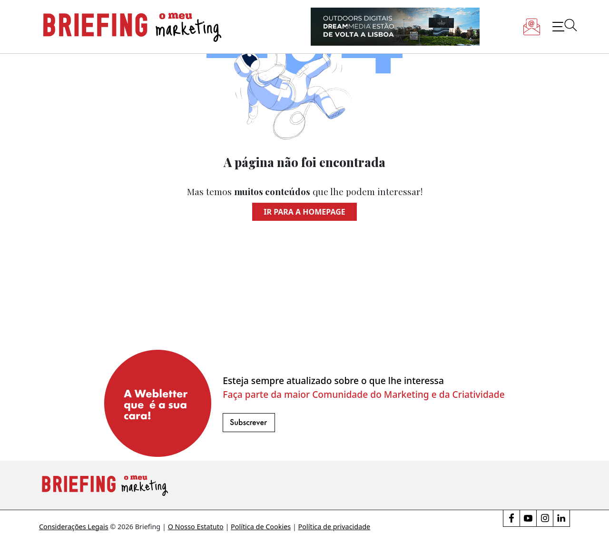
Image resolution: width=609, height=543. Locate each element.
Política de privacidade (334, 526)
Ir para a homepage (304, 212)
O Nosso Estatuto (196, 526)
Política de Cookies (261, 526)
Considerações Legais (73, 526)
